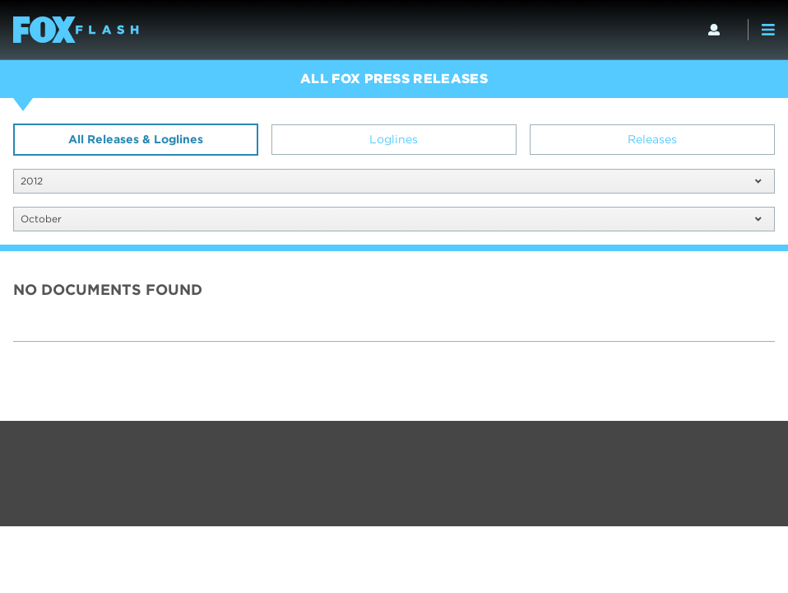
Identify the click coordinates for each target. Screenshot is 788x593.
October (391, 218)
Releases (652, 139)
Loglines (393, 139)
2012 (391, 181)
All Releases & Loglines (135, 139)
